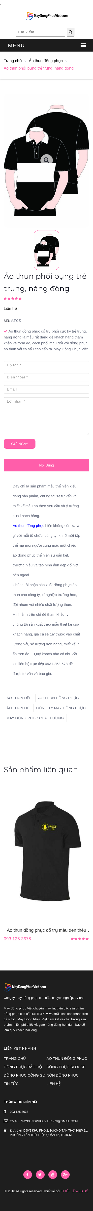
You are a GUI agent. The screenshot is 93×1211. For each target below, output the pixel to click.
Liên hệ (10, 308)
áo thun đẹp (18, 698)
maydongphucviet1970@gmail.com (49, 1121)
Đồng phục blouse (66, 1067)
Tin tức (11, 1083)
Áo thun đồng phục (46, 61)
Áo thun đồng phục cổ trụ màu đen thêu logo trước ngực (46, 931)
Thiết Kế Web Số (74, 1191)
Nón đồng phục (63, 1075)
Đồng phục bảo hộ (23, 1067)
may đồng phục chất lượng (35, 718)
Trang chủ (13, 61)
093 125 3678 (17, 938)
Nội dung (46, 465)
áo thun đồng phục (58, 698)
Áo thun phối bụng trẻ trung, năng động (39, 68)
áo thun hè (17, 708)
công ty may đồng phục (61, 708)
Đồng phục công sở (24, 1075)
